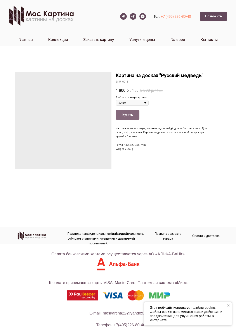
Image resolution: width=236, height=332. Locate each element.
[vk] (123, 16)
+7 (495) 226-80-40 (176, 16)
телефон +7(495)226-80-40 (120, 325)
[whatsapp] (142, 16)
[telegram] (133, 16)
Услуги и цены (142, 39)
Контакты (209, 39)
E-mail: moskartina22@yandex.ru (118, 313)
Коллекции (58, 39)
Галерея (177, 39)
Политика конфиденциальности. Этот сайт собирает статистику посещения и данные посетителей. (98, 238)
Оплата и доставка (206, 236)
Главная (25, 39)
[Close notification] (228, 305)
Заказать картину (98, 39)
